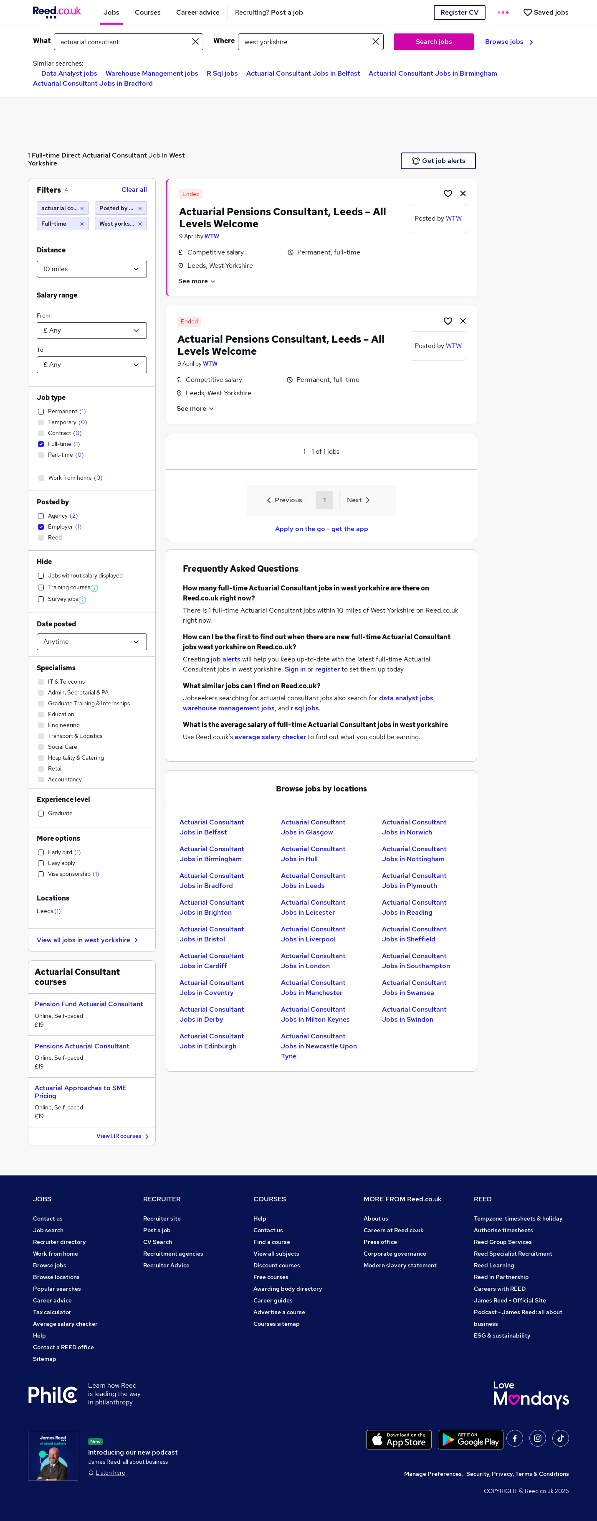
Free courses (270, 1277)
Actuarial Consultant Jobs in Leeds (313, 880)
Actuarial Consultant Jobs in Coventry (212, 987)
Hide (44, 561)
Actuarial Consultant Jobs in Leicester (313, 907)
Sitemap (44, 1359)
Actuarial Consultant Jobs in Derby (212, 1014)
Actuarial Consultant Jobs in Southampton (416, 960)
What (42, 40)
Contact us (48, 1218)
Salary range (57, 295)
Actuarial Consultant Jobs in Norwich (414, 827)
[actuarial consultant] (63, 208)
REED (483, 1199)
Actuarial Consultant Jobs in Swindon (414, 1014)
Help (39, 1335)
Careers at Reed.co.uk (394, 1230)
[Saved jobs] (545, 12)
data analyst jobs (406, 698)
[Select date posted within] (92, 641)
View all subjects (276, 1253)
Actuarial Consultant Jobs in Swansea (414, 987)
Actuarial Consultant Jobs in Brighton (212, 907)
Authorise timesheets (503, 1230)
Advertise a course (279, 1312)
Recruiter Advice (166, 1265)
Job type (51, 397)
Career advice (52, 1300)
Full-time (46, 155)
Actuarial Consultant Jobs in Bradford (93, 83)
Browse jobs (509, 41)
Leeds (49, 911)
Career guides (273, 1300)
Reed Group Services (503, 1242)
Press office (380, 1242)
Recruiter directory (59, 1242)
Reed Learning (494, 1265)
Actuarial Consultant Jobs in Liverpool (313, 934)
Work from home (55, 1253)
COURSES (269, 1199)
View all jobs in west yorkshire (88, 940)
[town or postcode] (311, 41)
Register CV (459, 12)
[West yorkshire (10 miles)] (121, 223)
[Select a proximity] (92, 269)
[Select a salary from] (92, 330)
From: (44, 315)
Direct (71, 155)
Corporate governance (395, 1253)
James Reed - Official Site (510, 1300)
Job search (48, 1230)
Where (224, 40)
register (327, 669)
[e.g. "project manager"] (128, 41)
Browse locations (56, 1277)
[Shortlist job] (448, 193)
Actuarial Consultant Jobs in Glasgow (313, 827)
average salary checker (270, 737)
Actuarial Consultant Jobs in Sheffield (414, 934)
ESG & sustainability (502, 1335)
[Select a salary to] (92, 364)
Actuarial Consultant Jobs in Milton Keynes (315, 1014)
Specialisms (56, 668)
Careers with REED (500, 1288)
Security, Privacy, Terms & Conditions (517, 1474)
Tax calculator (52, 1312)
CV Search (157, 1242)
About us (376, 1218)
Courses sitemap (276, 1324)
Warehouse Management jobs (152, 73)
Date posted (56, 624)
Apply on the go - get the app (321, 528)
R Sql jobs (222, 73)
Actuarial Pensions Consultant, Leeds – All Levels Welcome (282, 217)
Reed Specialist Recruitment (513, 1253)
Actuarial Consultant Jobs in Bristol (212, 934)
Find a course (271, 1242)
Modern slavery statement (400, 1265)
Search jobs (434, 41)
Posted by (53, 502)
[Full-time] (63, 223)
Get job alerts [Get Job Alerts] (438, 160)
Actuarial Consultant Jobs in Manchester (313, 987)
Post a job (157, 1230)
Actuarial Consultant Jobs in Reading (414, 907)
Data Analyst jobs (69, 73)
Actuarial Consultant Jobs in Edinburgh (212, 1041)
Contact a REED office (63, 1347)
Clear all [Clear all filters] (134, 189)
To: (41, 350)
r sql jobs (305, 708)
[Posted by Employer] (121, 208)
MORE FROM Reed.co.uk (403, 1199)
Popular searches (57, 1288)
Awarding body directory (287, 1288)
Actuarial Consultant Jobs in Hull (313, 853)
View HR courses (123, 1136)
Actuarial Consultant (114, 155)
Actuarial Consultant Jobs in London (313, 960)
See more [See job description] (197, 281)
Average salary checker (65, 1324)
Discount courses (276, 1265)
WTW (212, 236)
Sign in (295, 669)
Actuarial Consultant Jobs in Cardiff (212, 960)
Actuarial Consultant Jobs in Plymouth (414, 880)
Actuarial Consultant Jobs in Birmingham (433, 73)
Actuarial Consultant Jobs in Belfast (303, 73)
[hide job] (463, 193)
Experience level (63, 799)
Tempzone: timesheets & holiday (518, 1218)
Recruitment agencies (173, 1253)
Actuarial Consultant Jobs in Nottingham (414, 853)
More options (58, 838)
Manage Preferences (433, 1474)
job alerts (225, 659)
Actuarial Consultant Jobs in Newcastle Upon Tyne (319, 1046)
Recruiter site (162, 1218)
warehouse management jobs (229, 708)
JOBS (42, 1199)
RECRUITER (162, 1199)
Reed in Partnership (501, 1277)
